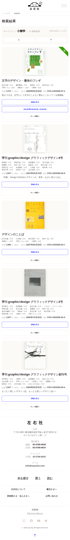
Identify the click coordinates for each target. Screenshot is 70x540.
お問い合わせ (51, 496)
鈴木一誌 (17, 165)
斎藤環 (4, 165)
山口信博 (31, 170)
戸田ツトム (6, 87)
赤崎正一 (20, 87)
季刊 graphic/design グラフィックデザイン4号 (32, 158)
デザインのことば (13, 234)
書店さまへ (52, 489)
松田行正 (5, 167)
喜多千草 (5, 170)
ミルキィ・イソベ (50, 306)
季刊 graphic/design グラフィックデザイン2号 (32, 302)
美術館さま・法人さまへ (18, 496)
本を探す (23, 478)
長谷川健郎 (6, 311)
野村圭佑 (17, 162)
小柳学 (34, 87)
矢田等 (18, 170)
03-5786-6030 (39, 444)
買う (38, 478)
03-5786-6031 (39, 447)
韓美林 (4, 162)
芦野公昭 (5, 309)
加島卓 (32, 85)
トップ (7, 13)
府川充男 (31, 239)
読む (50, 478)
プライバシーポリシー (35, 513)
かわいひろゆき (34, 384)
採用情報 (35, 509)
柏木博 (44, 167)
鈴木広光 (45, 85)
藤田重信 (19, 85)
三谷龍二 (35, 381)
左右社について (18, 489)
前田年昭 (5, 314)
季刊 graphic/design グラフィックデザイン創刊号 (34, 374)
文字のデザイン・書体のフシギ (21, 80)
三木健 (32, 167)
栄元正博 (33, 311)
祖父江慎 (5, 85)
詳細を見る (35, 102)
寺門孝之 (5, 306)
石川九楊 (45, 162)
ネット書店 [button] (34, 116)
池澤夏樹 (31, 162)
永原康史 (19, 167)
